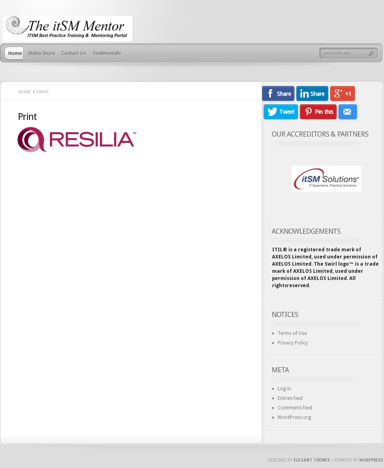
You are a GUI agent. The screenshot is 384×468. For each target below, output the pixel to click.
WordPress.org (294, 417)
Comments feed (295, 408)
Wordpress (371, 460)
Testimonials (106, 53)
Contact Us (73, 53)
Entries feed (290, 398)
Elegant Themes (312, 460)
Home (15, 53)
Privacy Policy (293, 343)
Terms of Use (292, 333)
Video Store (41, 53)
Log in (284, 389)
